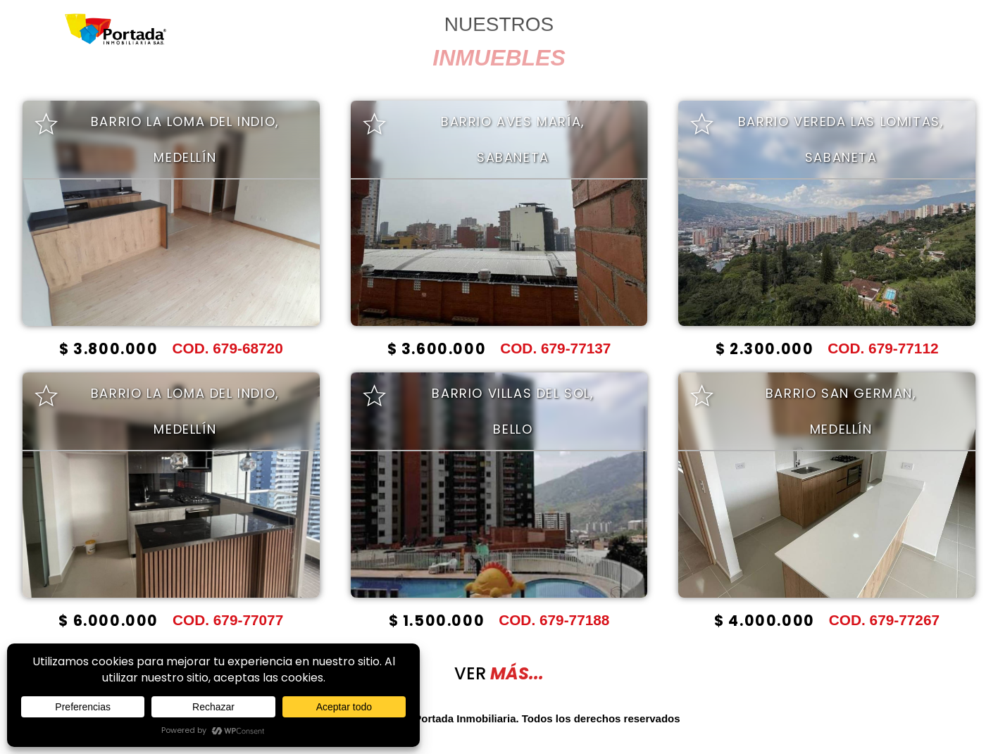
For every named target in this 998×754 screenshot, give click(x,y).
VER (499, 673)
